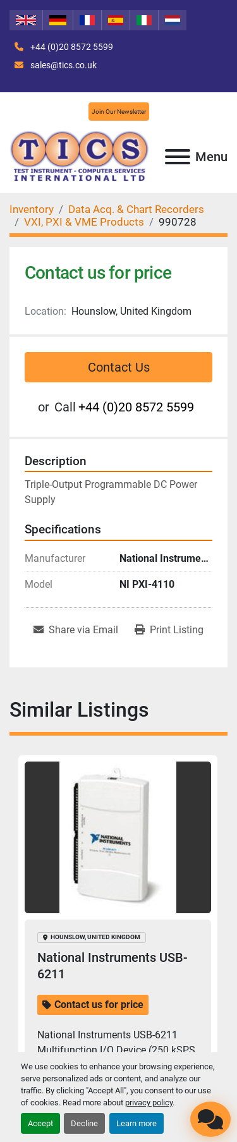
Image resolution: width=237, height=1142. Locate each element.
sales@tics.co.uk (62, 65)
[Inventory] (31, 209)
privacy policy (149, 1102)
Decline (84, 1123)
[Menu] (177, 156)
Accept (40, 1123)
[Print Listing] (169, 630)
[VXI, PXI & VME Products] (84, 222)
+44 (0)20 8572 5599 (70, 47)
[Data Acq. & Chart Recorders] (136, 209)
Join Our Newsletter (119, 111)
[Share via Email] (75, 630)
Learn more (136, 1123)
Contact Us (119, 367)
